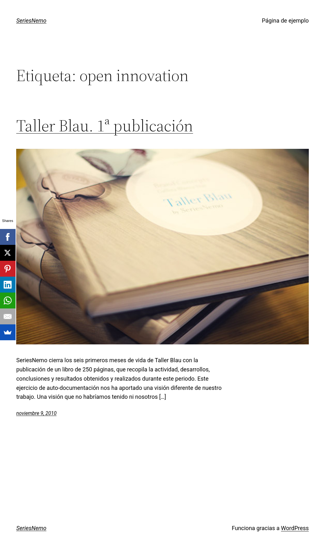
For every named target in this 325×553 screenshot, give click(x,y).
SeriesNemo (31, 20)
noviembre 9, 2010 (36, 413)
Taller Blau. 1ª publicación (104, 125)
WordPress (294, 528)
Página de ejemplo (285, 20)
